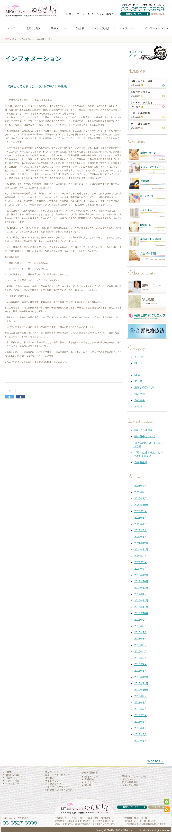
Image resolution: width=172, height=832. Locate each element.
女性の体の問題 (130, 785)
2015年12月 (141, 677)
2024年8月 (140, 562)
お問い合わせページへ (137, 17)
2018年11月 (141, 587)
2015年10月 (141, 689)
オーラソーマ (129, 779)
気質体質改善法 (130, 782)
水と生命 (139, 394)
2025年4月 (140, 524)
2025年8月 (140, 511)
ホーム (12, 28)
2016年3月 (140, 658)
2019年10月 (141, 581)
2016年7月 (140, 632)
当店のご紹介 (33, 28)
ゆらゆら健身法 (143, 430)
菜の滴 (87, 785)
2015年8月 (140, 702)
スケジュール (127, 28)
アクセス (153, 810)
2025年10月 (141, 505)
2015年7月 (140, 709)
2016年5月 (140, 645)
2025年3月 (140, 530)
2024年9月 (140, 556)
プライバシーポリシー (104, 14)
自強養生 (139, 400)
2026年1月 (140, 498)
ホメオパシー (91, 782)
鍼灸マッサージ (92, 776)
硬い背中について (144, 436)
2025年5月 (140, 517)
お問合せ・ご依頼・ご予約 (58, 789)
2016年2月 (140, 664)
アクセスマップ (53, 783)
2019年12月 (141, 575)
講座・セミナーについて (57, 775)
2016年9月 (140, 619)
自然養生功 (140, 462)
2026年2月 (140, 492)
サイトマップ (76, 14)
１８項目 (139, 357)
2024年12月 (141, 543)
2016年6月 (140, 638)
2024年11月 (141, 549)
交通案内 (159, 17)
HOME (6, 39)
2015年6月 (140, 715)
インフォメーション (156, 28)
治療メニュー (59, 28)
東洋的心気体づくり (146, 387)
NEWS (138, 375)
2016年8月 (140, 626)
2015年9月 (140, 696)
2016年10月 (141, 613)
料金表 (80, 28)
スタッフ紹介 (102, 28)
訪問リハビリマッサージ (134, 776)
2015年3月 (140, 734)
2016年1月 (140, 670)
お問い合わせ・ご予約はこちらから (143, 4)
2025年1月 (140, 536)
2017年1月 (140, 594)
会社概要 (49, 778)
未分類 (138, 381)
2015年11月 (141, 683)
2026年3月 (140, 485)
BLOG (138, 363)
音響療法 (89, 779)
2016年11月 (141, 607)
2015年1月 (140, 740)
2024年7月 (140, 568)
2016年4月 (140, 651)
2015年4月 (140, 728)
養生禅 (10, 67)
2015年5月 (140, 721)
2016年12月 (141, 600)
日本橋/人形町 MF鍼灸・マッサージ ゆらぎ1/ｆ (129, 830)
